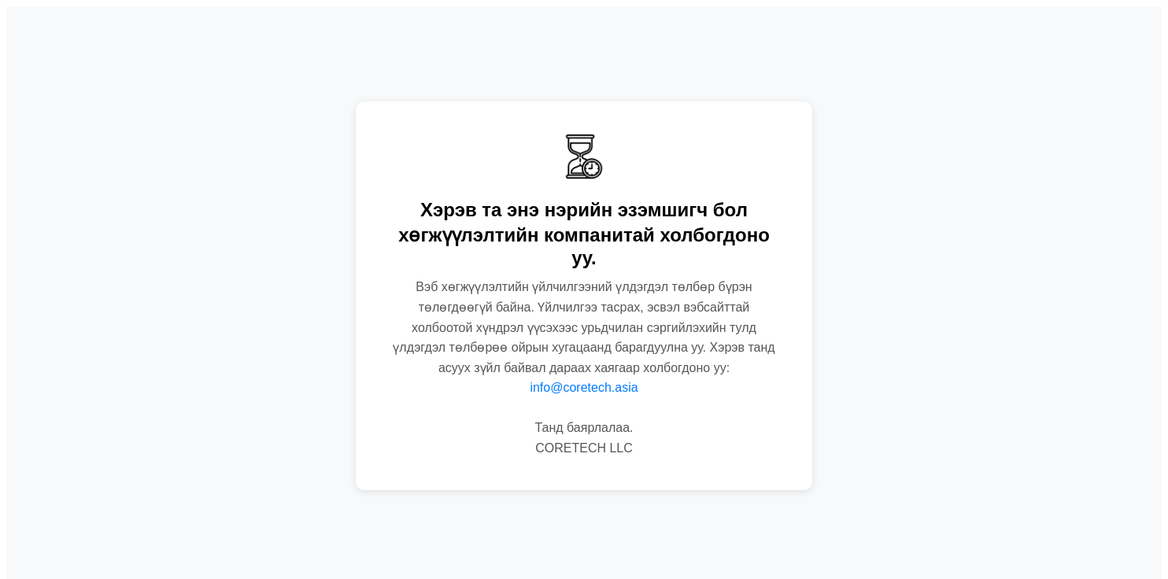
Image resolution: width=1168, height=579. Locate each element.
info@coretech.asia (584, 387)
